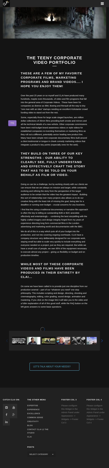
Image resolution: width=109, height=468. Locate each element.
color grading (50, 296)
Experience (33, 410)
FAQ (12, 123)
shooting (78, 293)
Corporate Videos (51, 102)
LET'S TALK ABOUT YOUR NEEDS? (52, 366)
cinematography (28, 296)
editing (40, 296)
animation (76, 296)
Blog (30, 425)
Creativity (33, 422)
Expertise (32, 406)
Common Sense (35, 418)
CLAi (29, 437)
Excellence (33, 414)
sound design (64, 296)
